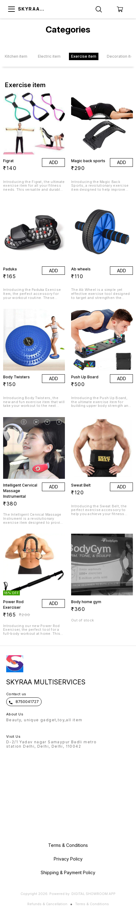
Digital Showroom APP (93, 894)
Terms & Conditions (92, 904)
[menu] (11, 9)
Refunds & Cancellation (47, 904)
